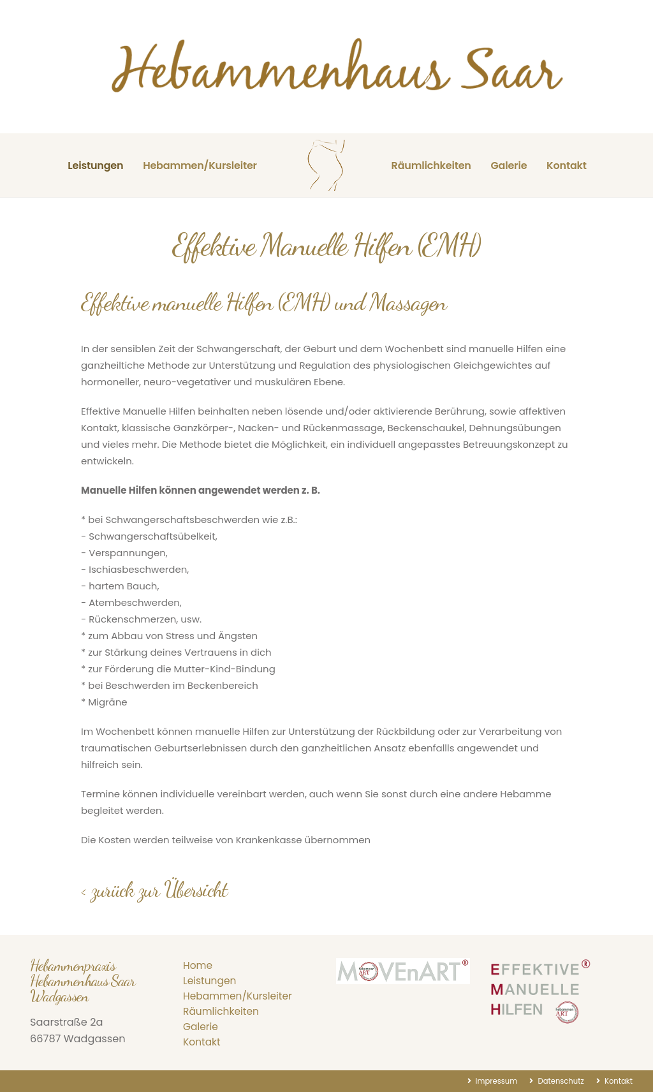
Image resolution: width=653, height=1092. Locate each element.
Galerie (508, 165)
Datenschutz (557, 1080)
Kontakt (567, 165)
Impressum (490, 1080)
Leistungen (95, 165)
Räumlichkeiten (431, 165)
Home (198, 965)
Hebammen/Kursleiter (200, 165)
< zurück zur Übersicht (154, 889)
